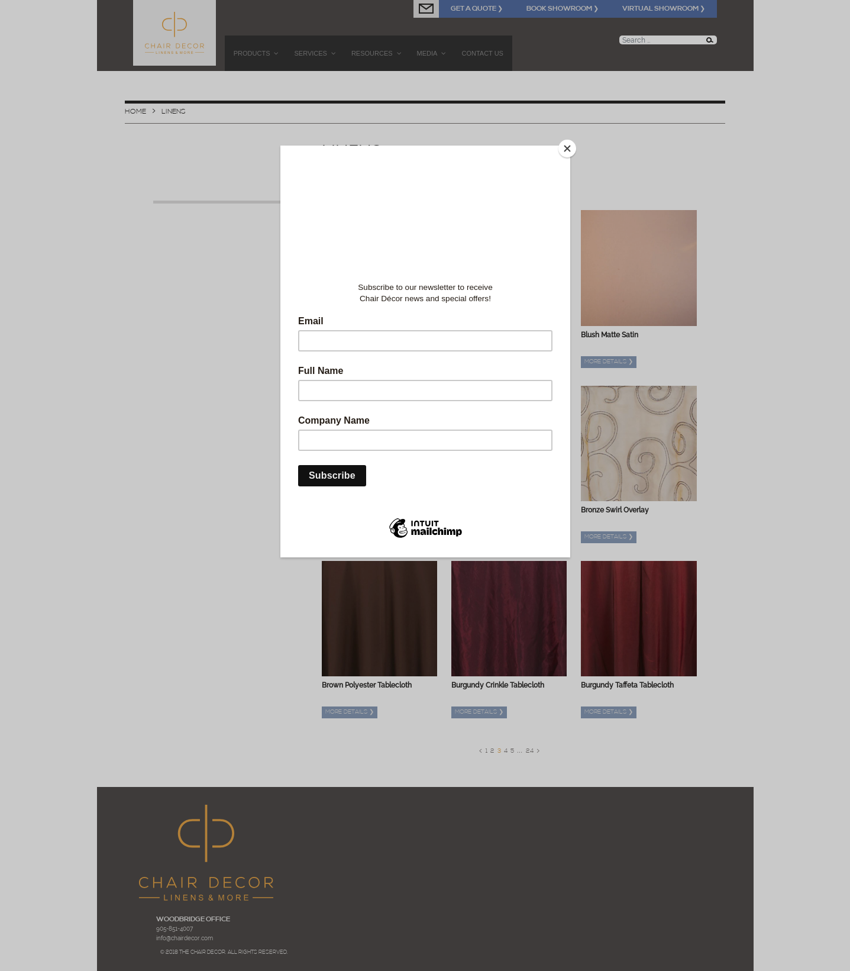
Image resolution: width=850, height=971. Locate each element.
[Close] (567, 148)
